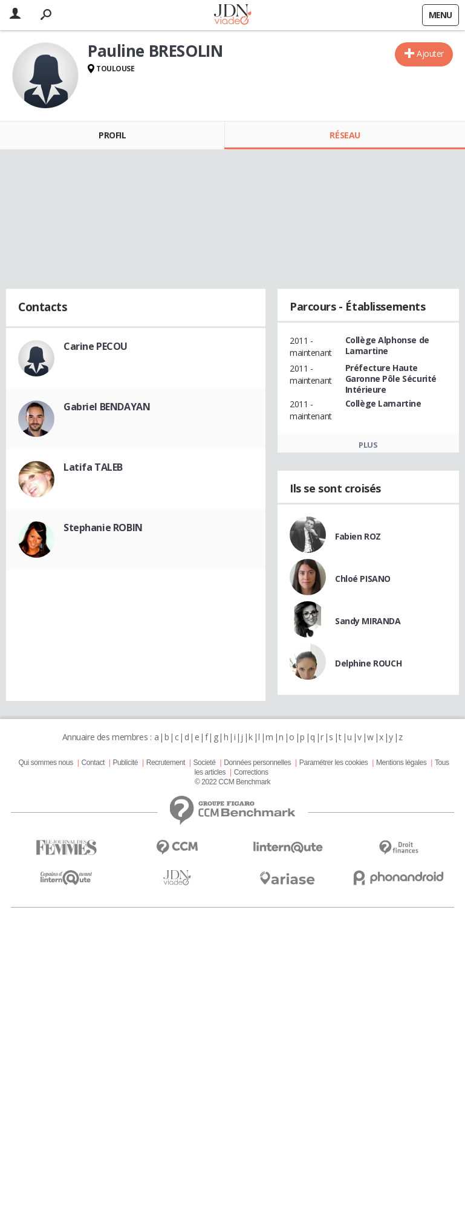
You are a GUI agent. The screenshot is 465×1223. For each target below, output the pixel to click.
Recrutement (165, 762)
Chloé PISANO (363, 578)
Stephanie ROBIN (103, 527)
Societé (204, 762)
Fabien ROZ (358, 536)
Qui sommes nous (45, 762)
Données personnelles (257, 762)
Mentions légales (401, 762)
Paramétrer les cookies (333, 762)
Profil (112, 135)
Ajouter (430, 53)
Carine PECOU (95, 346)
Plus (368, 444)
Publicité (125, 762)
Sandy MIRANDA (368, 621)
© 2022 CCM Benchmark (232, 782)
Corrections (251, 772)
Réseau (345, 135)
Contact (92, 762)
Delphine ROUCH (368, 663)
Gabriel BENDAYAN (106, 406)
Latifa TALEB (93, 467)
